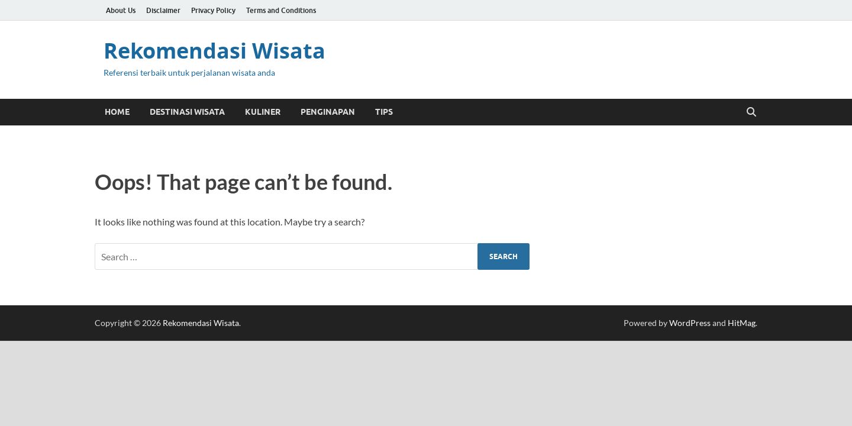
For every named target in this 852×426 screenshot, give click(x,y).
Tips (384, 112)
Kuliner (262, 112)
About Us (120, 10)
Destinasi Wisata (187, 112)
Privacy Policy (213, 10)
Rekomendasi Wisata (214, 50)
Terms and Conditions (281, 10)
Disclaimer (163, 10)
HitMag (742, 323)
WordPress (690, 323)
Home (117, 112)
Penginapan (328, 112)
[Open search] (751, 112)
